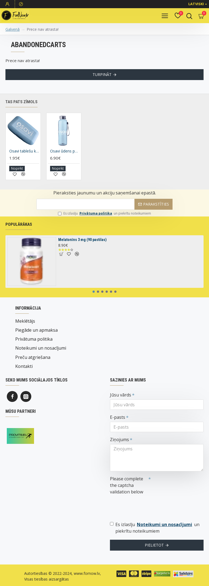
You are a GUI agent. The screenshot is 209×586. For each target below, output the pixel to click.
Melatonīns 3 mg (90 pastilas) (82, 246)
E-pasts (117, 417)
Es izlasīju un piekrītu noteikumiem (104, 220)
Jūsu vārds (120, 395)
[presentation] (148, 506)
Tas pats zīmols (21, 108)
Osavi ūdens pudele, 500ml (65, 157)
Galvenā (12, 29)
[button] (94, 298)
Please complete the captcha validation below (126, 485)
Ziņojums (119, 439)
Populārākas (18, 230)
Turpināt (102, 74)
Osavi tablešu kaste (24, 157)
